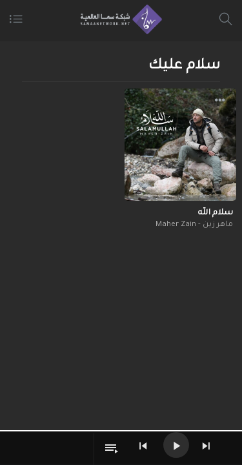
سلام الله (215, 213)
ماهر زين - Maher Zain (194, 225)
